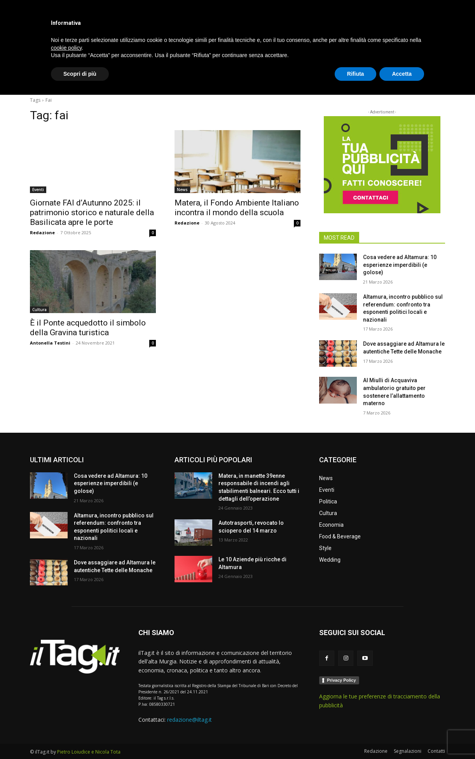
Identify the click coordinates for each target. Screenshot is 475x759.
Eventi (38, 189)
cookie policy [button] (66, 712)
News (182, 189)
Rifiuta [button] (355, 738)
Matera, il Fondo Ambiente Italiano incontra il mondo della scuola (237, 207)
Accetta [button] (402, 738)
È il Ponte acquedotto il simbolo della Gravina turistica (88, 327)
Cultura (39, 309)
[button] (435, 79)
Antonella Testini (50, 343)
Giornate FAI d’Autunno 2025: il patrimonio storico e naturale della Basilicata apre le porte (92, 212)
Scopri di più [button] (79, 738)
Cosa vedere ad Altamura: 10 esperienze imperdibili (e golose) (400, 264)
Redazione (42, 232)
